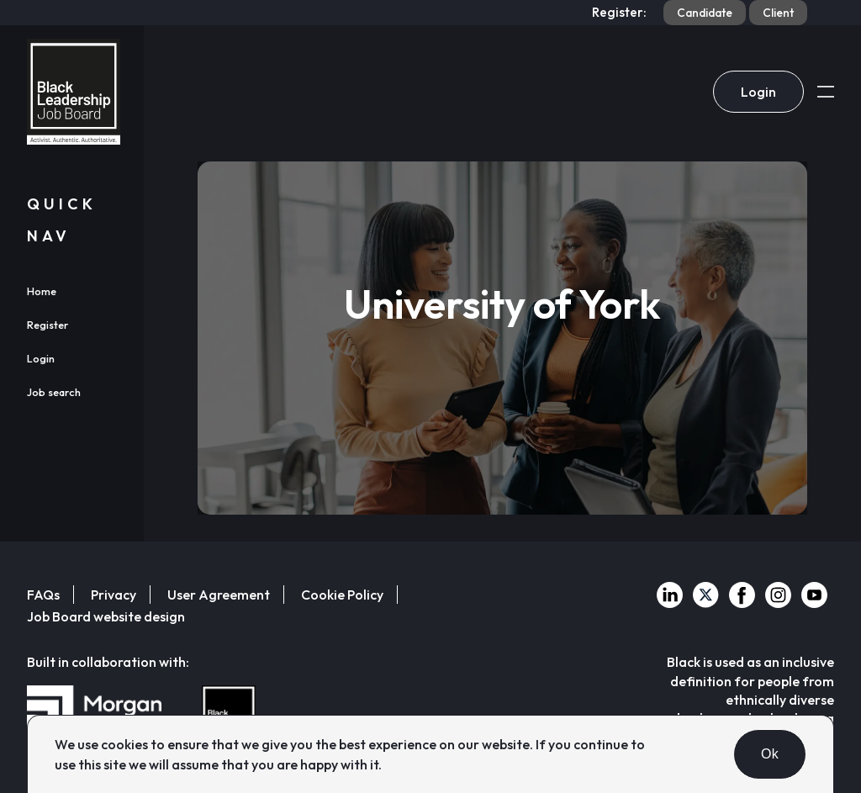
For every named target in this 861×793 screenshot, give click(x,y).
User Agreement (218, 594)
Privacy (113, 594)
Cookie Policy (342, 594)
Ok (770, 754)
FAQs (43, 594)
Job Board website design (106, 616)
